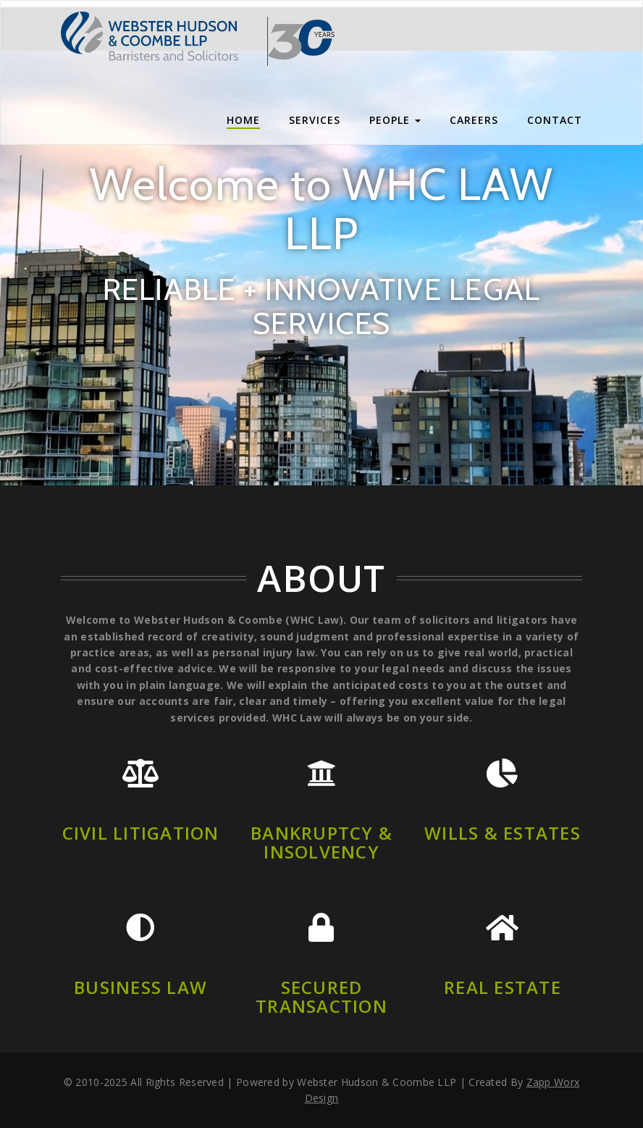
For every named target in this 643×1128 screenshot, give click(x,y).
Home (243, 120)
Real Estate (502, 987)
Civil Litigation (140, 833)
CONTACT (554, 120)
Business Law (140, 987)
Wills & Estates (502, 833)
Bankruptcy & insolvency (321, 842)
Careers (474, 120)
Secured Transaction (321, 996)
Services (314, 120)
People (395, 120)
